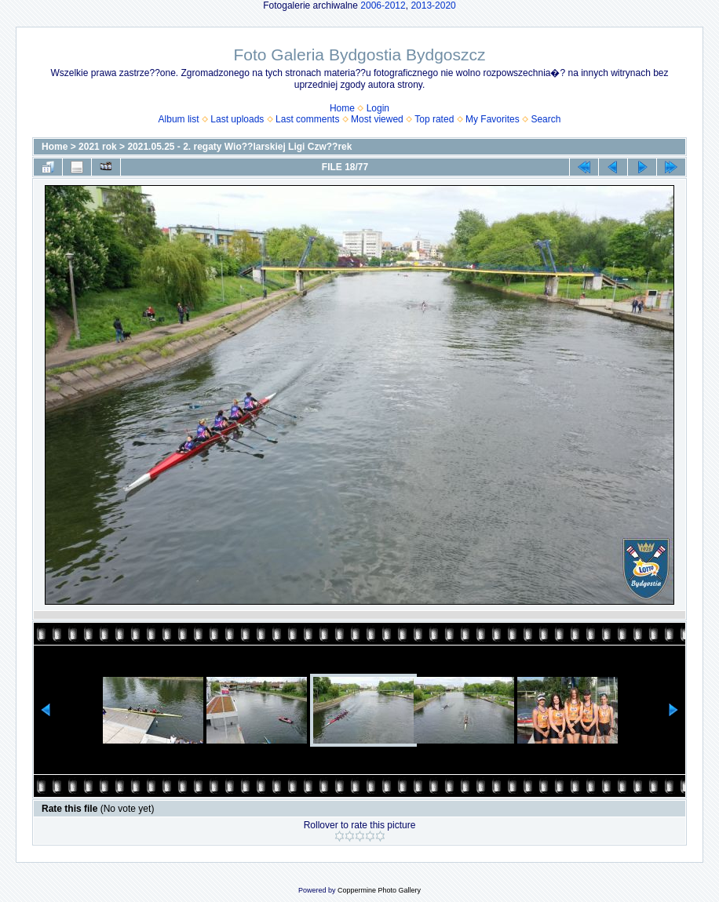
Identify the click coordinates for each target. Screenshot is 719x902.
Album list (179, 119)
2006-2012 (382, 5)
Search (545, 119)
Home (342, 108)
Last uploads (237, 119)
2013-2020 (433, 5)
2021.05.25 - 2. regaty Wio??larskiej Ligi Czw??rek (239, 146)
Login (378, 108)
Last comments (307, 119)
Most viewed (377, 119)
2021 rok (97, 146)
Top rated (434, 119)
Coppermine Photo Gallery (379, 890)
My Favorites (492, 119)
